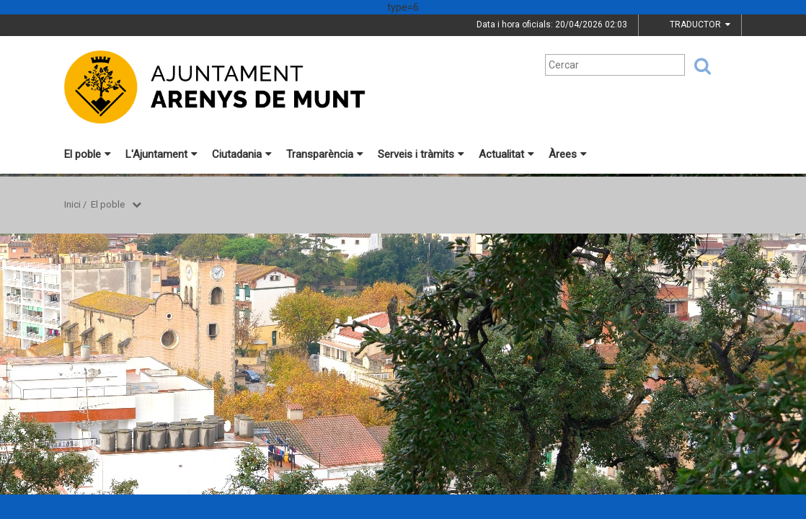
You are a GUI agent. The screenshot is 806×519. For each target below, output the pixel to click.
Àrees (568, 154)
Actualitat (506, 154)
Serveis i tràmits (421, 154)
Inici (72, 204)
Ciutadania (242, 154)
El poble (87, 154)
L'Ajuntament (161, 154)
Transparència (324, 154)
